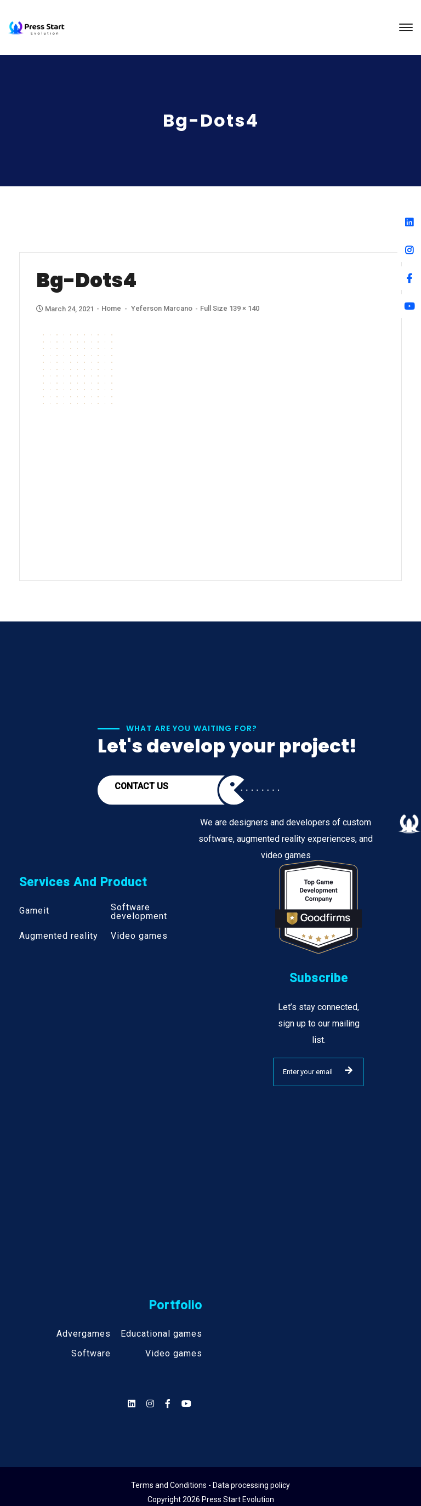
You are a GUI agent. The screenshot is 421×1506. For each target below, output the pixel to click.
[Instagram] (409, 250)
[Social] (186, 1404)
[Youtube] (409, 306)
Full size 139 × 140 (229, 308)
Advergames (83, 1334)
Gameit (34, 910)
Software (91, 1353)
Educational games (161, 1334)
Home (111, 308)
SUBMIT (348, 1070)
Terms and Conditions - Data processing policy (210, 1485)
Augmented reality (58, 936)
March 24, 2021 (65, 309)
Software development (139, 912)
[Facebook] (409, 278)
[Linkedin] (409, 222)
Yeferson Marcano (161, 308)
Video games (139, 936)
